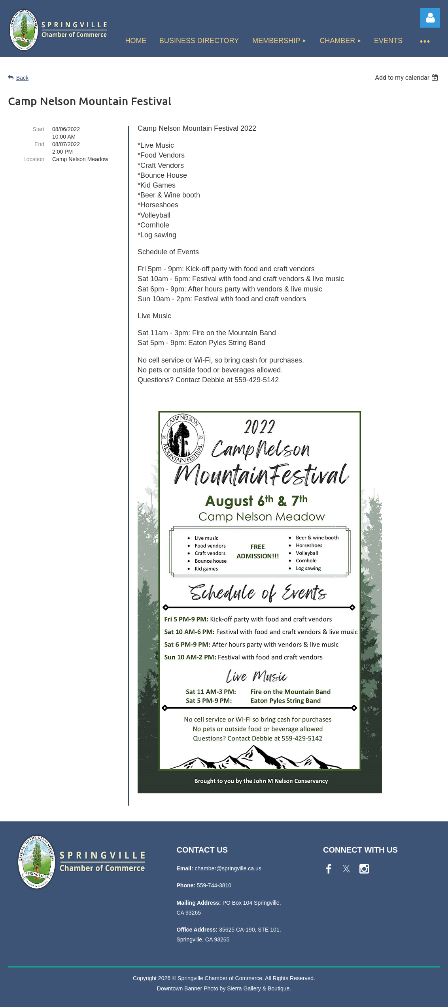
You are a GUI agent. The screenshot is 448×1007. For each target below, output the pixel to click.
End (39, 144)
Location (33, 159)
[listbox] (407, 78)
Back (22, 78)
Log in (430, 18)
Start (38, 129)
